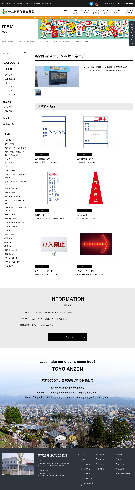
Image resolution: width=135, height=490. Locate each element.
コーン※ (8, 167)
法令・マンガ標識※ (13, 196)
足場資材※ (9, 246)
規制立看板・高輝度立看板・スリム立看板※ (14, 153)
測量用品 (84, 471)
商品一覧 (75, 11)
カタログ (85, 11)
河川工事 (8, 83)
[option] (57, 76)
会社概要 (120, 444)
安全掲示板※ (10, 215)
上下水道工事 (10, 79)
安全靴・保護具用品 (88, 464)
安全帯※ (8, 230)
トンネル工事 (10, 95)
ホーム (65, 11)
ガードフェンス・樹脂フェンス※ (15, 209)
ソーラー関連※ (11, 258)
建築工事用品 (85, 454)
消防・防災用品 (86, 461)
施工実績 (101, 450)
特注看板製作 (85, 467)
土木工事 (7, 69)
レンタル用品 (85, 457)
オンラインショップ (132, 35)
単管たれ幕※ (10, 234)
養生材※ (8, 238)
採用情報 (121, 454)
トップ (82, 444)
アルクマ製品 (10, 144)
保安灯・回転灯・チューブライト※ (15, 176)
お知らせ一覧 (67, 327)
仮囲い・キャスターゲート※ (15, 202)
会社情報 (117, 11)
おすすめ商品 (10, 140)
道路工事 (8, 75)
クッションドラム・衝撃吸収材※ (15, 183)
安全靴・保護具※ (12, 226)
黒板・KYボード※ (12, 218)
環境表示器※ (10, 193)
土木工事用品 (85, 450)
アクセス (121, 450)
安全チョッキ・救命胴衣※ (15, 222)
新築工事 (8, 111)
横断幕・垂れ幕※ (12, 250)
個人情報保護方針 (124, 457)
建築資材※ (9, 242)
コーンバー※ (10, 171)
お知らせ (96, 11)
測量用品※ (9, 266)
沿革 (119, 447)
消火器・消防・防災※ (14, 262)
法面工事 (8, 91)
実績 (105, 11)
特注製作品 (8, 124)
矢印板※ (8, 163)
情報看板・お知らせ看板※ (15, 148)
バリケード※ (10, 159)
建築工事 (7, 102)
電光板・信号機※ (12, 189)
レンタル (7, 118)
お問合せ (129, 11)
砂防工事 (8, 87)
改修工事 (8, 107)
